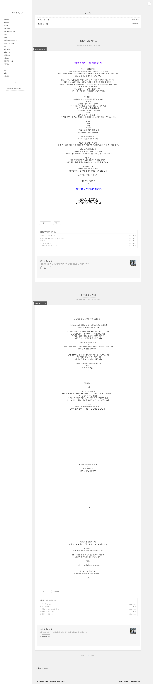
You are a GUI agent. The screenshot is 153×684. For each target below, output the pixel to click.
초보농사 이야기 (9, 43)
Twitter (46, 681)
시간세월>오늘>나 (10, 31)
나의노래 (7, 64)
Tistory (127, 681)
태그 (5, 73)
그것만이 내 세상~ (45, 614)
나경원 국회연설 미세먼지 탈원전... (51, 238)
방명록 (6, 76)
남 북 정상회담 (44, 606)
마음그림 (7, 55)
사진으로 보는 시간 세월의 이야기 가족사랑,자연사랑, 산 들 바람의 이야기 (64, 264)
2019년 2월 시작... (44, 20)
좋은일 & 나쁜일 (43, 24)
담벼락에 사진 (9, 61)
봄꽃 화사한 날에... (46, 611)
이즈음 (6, 58)
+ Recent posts (41, 668)
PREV (83, 655)
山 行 (6, 37)
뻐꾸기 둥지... (44, 604)
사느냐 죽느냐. (44, 243)
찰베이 (6, 22)
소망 (41, 240)
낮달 (5, 34)
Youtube (57, 681)
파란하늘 (7, 49)
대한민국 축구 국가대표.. (47, 245)
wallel (138, 681)
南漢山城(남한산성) (10, 40)
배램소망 (7, 52)
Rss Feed (39, 681)
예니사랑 (7, 28)
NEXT (93, 655)
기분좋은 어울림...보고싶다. (48, 609)
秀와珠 (6, 25)
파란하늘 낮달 (16, 13)
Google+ (62, 681)
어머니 (6, 19)
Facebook (51, 681)
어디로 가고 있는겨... (46, 236)
